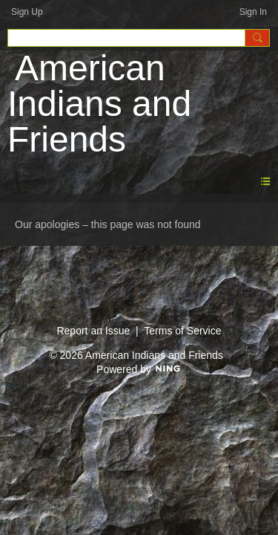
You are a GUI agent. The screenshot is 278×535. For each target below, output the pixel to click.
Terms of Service (182, 331)
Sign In (253, 12)
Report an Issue (93, 331)
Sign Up (27, 12)
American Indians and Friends (99, 103)
